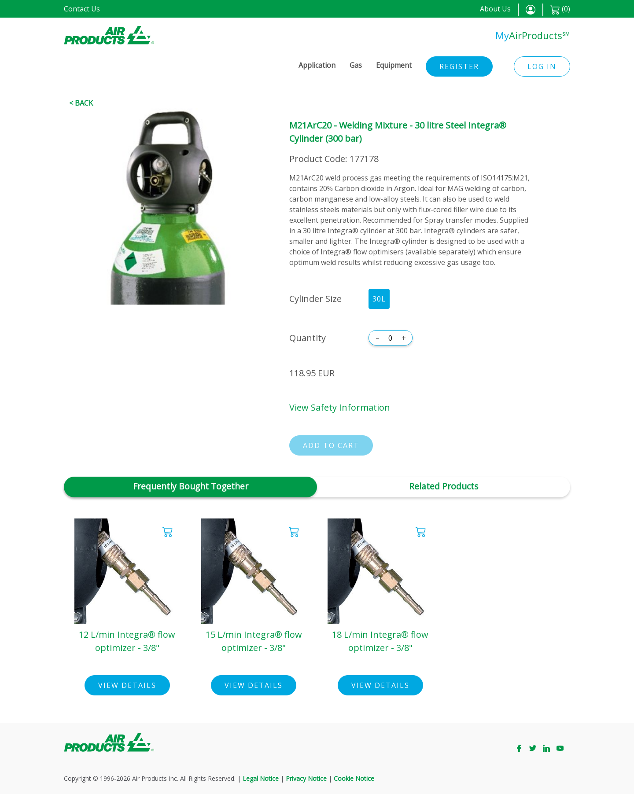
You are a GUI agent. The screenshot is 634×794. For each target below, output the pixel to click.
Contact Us (82, 9)
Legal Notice (261, 778)
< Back (81, 103)
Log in (542, 66)
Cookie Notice (354, 778)
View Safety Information (339, 407)
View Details (127, 685)
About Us (495, 9)
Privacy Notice (306, 778)
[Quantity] (391, 338)
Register (459, 66)
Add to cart (331, 445)
